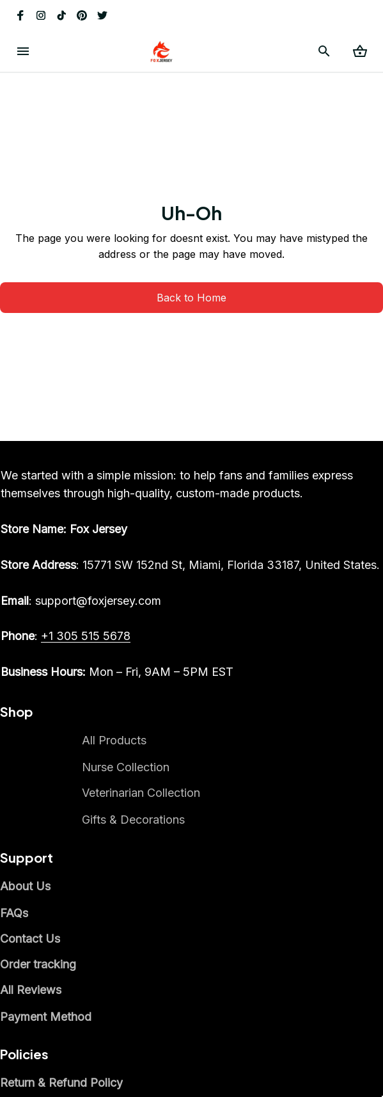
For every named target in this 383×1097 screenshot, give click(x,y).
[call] (85, 636)
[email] (81, 601)
